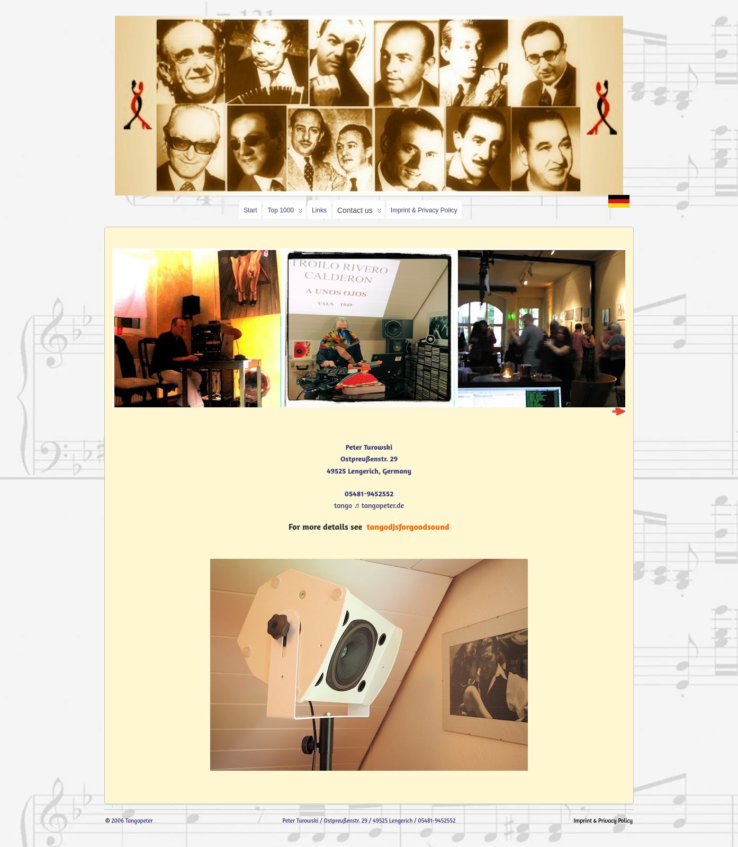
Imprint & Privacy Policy (424, 210)
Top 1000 (284, 213)
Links (319, 210)
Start (250, 210)
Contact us (359, 212)
